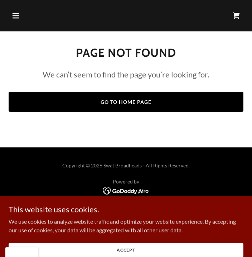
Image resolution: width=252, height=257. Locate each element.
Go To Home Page (126, 102)
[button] (26, 16)
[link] (236, 16)
